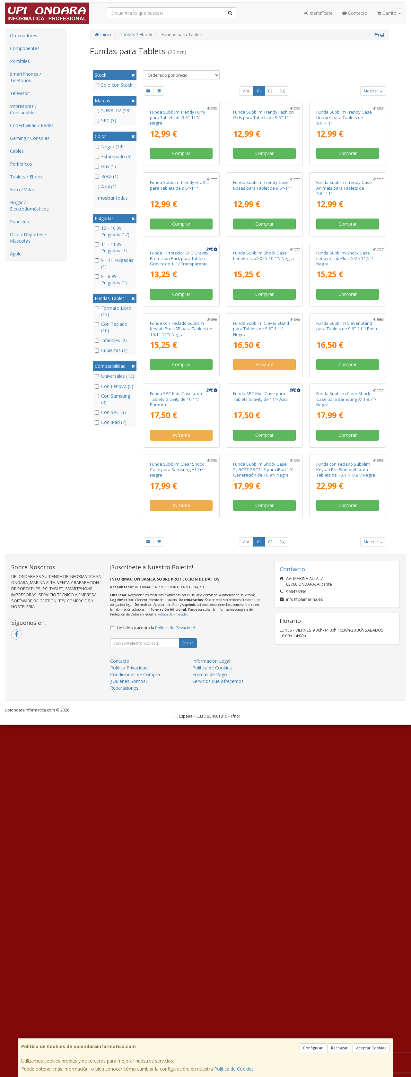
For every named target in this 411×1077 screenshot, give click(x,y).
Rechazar (339, 1048)
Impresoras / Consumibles (23, 109)
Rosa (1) (106, 176)
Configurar (313, 1048)
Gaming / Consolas (29, 138)
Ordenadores (23, 35)
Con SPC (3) (110, 412)
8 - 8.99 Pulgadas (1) (111, 279)
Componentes (24, 48)
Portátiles (20, 61)
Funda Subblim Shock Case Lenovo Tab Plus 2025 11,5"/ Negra (344, 434)
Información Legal (211, 1013)
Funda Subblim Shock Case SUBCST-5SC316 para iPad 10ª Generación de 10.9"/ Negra (263, 822)
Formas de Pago (209, 1027)
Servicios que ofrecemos (218, 1033)
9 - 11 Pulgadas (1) (114, 263)
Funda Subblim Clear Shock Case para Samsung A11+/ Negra (177, 822)
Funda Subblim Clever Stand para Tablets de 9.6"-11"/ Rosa (346, 560)
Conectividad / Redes (32, 125)
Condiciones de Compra (135, 1027)
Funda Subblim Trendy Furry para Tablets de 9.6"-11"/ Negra (177, 176)
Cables (17, 151)
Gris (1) (105, 166)
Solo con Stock (113, 85)
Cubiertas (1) (111, 350)
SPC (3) (105, 120)
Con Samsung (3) (112, 399)
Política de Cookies (234, 1069)
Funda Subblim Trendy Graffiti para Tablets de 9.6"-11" (179, 302)
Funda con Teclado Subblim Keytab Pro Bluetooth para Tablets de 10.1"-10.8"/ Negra (345, 822)
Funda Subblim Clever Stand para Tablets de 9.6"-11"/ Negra (261, 563)
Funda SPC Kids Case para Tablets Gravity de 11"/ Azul (260, 689)
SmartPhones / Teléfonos (25, 77)
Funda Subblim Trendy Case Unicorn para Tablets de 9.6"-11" (344, 176)
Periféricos (21, 164)
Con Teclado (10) (111, 327)
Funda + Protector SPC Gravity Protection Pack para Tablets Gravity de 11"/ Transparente (179, 434)
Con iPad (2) (111, 422)
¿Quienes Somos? (128, 1033)
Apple (16, 254)
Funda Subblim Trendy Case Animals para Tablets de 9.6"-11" (344, 305)
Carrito (389, 13)
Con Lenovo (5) (114, 386)
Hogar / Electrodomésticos (29, 205)
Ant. (246, 91)
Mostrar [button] (373, 91)
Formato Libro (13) (113, 311)
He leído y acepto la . (156, 980)
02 (270, 91)
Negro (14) (109, 146)
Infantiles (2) (111, 340)
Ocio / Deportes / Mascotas (28, 237)
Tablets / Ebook (26, 177)
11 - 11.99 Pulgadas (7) (111, 247)
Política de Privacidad (172, 966)
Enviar (187, 995)
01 (259, 91)
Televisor (19, 93)
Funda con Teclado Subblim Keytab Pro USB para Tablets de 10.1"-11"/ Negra (181, 563)
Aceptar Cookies (371, 1048)
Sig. (282, 91)
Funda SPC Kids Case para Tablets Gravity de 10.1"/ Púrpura (176, 692)
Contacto (354, 13)
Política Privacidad (129, 1020)
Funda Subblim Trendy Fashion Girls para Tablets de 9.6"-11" (263, 173)
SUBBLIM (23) (113, 111)
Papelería (19, 222)
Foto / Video (23, 189)
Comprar (181, 212)
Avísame (264, 599)
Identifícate (318, 13)
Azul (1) (106, 187)
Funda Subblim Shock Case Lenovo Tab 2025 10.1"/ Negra (263, 431)
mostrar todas (113, 198)
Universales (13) (114, 376)
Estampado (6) (113, 156)
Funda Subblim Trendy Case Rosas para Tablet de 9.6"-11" (262, 302)
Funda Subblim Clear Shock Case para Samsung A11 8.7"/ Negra (346, 692)
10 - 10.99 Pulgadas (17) (112, 231)
